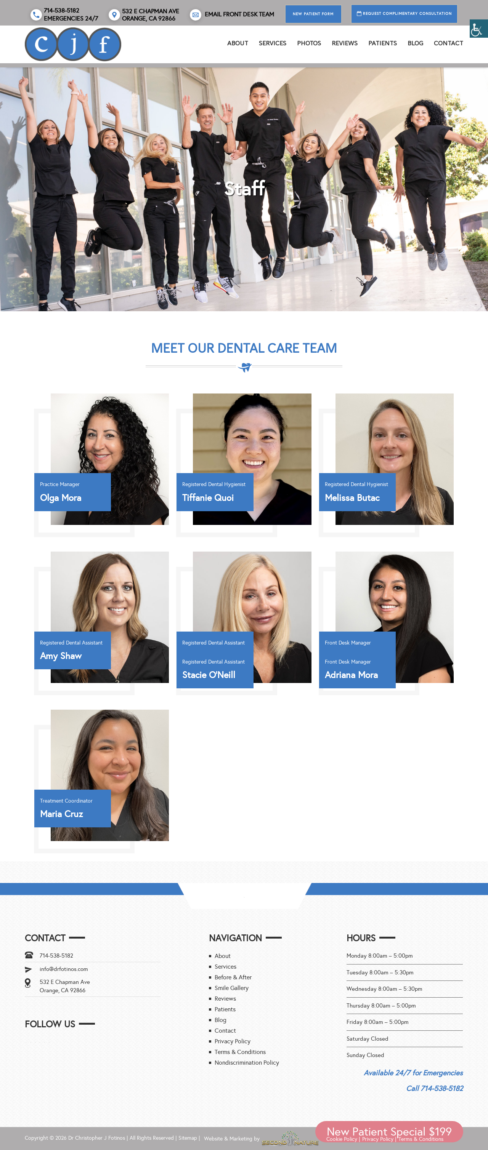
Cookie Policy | (343, 1139)
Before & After (233, 977)
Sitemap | (189, 1138)
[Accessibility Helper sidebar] (479, 28)
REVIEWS (345, 43)
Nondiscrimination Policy (247, 1062)
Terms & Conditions (240, 1052)
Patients (382, 43)
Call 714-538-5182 (434, 1088)
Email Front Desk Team (232, 15)
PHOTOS (309, 43)
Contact (448, 43)
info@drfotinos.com (64, 969)
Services (272, 43)
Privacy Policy (232, 1041)
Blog (415, 43)
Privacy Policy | (379, 1139)
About (237, 43)
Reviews (225, 998)
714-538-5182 (56, 955)
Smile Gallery (232, 988)
